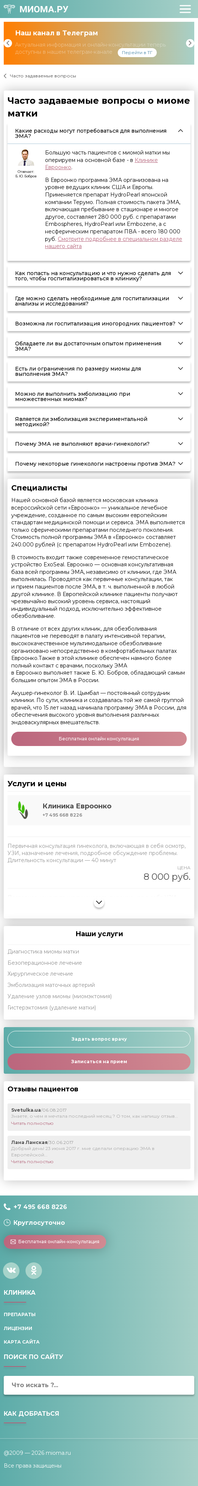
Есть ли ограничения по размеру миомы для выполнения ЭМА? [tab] (78, 371)
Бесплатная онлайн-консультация (55, 1241)
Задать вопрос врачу (99, 1039)
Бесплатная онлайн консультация (99, 738)
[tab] (99, 810)
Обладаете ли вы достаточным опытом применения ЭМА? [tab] (88, 346)
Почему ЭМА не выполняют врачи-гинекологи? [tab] (82, 443)
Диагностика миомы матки (43, 951)
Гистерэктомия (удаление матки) (52, 1007)
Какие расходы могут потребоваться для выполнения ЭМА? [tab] (90, 133)
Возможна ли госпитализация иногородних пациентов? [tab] (95, 323)
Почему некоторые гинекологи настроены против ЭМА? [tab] (95, 463)
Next (190, 43)
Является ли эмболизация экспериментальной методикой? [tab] (81, 422)
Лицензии (18, 1328)
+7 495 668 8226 (40, 1207)
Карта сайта (22, 1342)
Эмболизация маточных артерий (51, 985)
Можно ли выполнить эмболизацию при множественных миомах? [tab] (72, 396)
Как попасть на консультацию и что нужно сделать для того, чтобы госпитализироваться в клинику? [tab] (93, 276)
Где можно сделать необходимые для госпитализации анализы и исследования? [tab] (92, 301)
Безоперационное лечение (45, 962)
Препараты (20, 1314)
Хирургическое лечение (40, 973)
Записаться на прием (99, 1061)
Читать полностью (32, 1123)
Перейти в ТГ (137, 52)
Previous (8, 43)
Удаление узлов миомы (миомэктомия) (60, 996)
